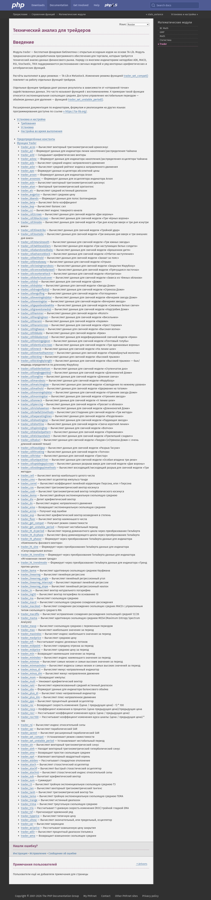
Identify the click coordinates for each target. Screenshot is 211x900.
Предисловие (20, 14)
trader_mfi (27, 641)
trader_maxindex (31, 633)
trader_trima (28, 804)
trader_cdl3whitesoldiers (36, 246)
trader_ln (26, 590)
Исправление (38, 853)
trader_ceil (27, 475)
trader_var (27, 823)
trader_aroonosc (31, 178)
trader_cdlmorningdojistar (36, 392)
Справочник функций (43, 14)
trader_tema (28, 796)
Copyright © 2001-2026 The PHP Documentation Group (47, 896)
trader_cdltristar (31, 455)
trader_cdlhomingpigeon (35, 341)
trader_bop (27, 206)
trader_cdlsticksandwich (35, 436)
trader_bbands (29, 198)
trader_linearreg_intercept (37, 582)
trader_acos (28, 147)
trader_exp (27, 515)
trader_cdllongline (32, 376)
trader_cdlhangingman (34, 317)
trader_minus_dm (31, 673)
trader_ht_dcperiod (32, 531)
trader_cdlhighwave (33, 329)
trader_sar (27, 728)
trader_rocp (28, 709)
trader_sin (27, 744)
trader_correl (29, 483)
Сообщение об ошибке (62, 853)
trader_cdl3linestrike (33, 230)
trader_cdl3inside (31, 222)
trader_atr (27, 190)
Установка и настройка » (184, 14)
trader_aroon (29, 174)
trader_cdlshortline (32, 424)
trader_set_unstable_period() (85, 99)
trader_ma (27, 598)
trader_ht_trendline (33, 554)
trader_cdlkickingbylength (36, 360)
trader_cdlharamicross (34, 325)
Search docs (161, 5)
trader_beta (28, 202)
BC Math (164, 28)
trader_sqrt (27, 756)
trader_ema (28, 507)
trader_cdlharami (31, 321)
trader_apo (27, 170)
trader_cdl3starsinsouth (35, 242)
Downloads (38, 5)
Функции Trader (26, 143)
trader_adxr (28, 166)
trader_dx (27, 503)
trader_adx (27, 162)
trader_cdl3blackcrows (34, 218)
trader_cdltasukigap (33, 447)
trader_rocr (27, 713)
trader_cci (27, 210)
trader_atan (28, 186)
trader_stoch (28, 764)
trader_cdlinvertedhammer (37, 352)
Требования (28, 123)
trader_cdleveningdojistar (36, 297)
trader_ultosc (29, 819)
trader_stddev (29, 760)
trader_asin (27, 182)
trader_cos (27, 487)
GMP (162, 32)
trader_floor (28, 519)
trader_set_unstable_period (37, 740)
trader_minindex (31, 657)
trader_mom (28, 677)
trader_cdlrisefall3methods (37, 412)
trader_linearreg (30, 574)
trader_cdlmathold (32, 388)
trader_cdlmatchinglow (35, 384)
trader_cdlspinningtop (34, 428)
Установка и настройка (31, 119)
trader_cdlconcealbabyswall (38, 269)
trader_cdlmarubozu (33, 380)
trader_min (27, 653)
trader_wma (28, 835)
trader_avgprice (30, 194)
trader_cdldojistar (32, 285)
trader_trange (29, 800)
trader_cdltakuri (30, 440)
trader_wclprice (30, 827)
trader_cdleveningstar (34, 301)
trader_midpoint (30, 645)
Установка (27, 127)
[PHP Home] (18, 5)
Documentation (59, 5)
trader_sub (27, 776)
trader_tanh (28, 792)
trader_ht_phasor (31, 538)
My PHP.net (90, 896)
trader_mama (29, 618)
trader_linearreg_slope (34, 586)
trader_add (27, 155)
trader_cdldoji (29, 281)
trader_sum (28, 780)
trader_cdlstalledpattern (36, 432)
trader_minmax (30, 661)
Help (96, 5)
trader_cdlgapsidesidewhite (37, 305)
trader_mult (28, 681)
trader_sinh (27, 748)
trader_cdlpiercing (32, 404)
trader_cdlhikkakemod (34, 337)
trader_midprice (30, 649)
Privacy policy (150, 896)
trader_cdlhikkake (32, 333)
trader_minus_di (30, 669)
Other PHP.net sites (126, 896)
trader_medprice (31, 637)
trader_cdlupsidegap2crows (37, 463)
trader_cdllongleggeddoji (36, 372)
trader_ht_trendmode (34, 562)
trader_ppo (27, 701)
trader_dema (29, 495)
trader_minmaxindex (33, 665)
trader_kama (28, 570)
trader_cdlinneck (31, 348)
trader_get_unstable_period (37, 527)
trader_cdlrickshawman (35, 408)
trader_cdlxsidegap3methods (38, 467)
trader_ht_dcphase (32, 535)
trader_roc (27, 705)
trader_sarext (29, 732)
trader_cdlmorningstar (34, 396)
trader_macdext (30, 606)
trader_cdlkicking (31, 356)
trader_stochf (29, 768)
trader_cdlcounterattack (35, 273)
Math (162, 36)
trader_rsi (26, 724)
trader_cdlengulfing (32, 293)
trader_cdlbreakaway (33, 261)
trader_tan (27, 788)
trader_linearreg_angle (34, 578)
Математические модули (72, 14)
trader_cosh (28, 491)
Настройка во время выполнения (41, 131)
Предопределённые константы (36, 139)
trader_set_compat (32, 736)
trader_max (28, 630)
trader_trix (27, 808)
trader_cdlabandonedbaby (37, 250)
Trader (163, 44)
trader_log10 (28, 594)
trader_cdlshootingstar (34, 420)
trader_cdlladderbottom (35, 368)
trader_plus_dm (30, 697)
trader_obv (27, 689)
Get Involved (81, 5)
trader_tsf (27, 812)
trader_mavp (28, 626)
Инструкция (20, 853)
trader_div (27, 499)
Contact (105, 896)
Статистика (165, 40)
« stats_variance (154, 14)
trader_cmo (28, 479)
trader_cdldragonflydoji (35, 289)
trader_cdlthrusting (32, 451)
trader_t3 (26, 784)
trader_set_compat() (136, 75)
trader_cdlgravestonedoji (36, 309)
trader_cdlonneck (31, 400)
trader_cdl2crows (31, 214)
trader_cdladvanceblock (35, 253)
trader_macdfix (30, 614)
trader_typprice (30, 816)
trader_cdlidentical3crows (36, 345)
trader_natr (28, 685)
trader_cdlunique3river (34, 459)
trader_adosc (29, 158)
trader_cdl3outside (32, 234)
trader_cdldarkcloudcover (36, 277)
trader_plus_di (29, 693)
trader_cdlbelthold (32, 257)
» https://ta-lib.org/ (75, 111)
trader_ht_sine (29, 546)
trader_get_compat (32, 523)
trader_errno (28, 511)
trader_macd (28, 602)
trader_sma (28, 752)
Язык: (122, 24)
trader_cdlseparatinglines (36, 416)
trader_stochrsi (30, 772)
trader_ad (27, 151)
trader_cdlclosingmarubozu (37, 265)
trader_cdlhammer (32, 313)
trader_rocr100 (30, 717)
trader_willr (28, 831)
